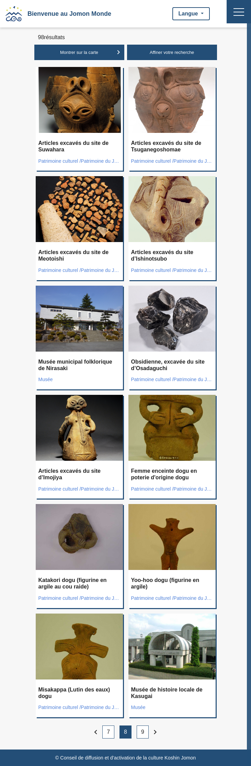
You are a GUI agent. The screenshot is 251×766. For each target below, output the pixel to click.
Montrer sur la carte (91, 52)
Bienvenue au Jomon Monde (69, 13)
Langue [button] (189, 13)
